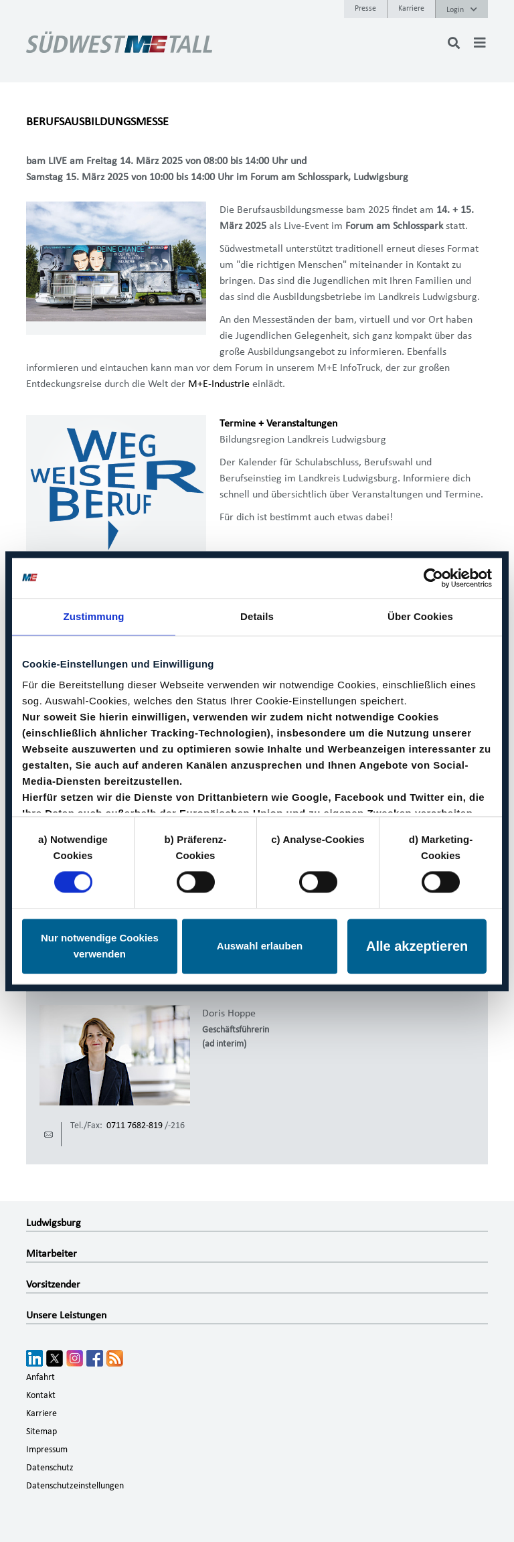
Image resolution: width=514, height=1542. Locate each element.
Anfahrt (40, 1377)
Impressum (47, 1449)
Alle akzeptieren (417, 946)
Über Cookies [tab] (420, 616)
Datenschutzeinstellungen (75, 1485)
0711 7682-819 (134, 1125)
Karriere (411, 8)
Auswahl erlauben (260, 945)
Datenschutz (50, 1467)
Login (461, 9)
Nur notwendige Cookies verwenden (100, 945)
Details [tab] (257, 616)
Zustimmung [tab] (94, 616)
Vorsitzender (53, 1284)
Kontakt (41, 1395)
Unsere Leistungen (66, 1315)
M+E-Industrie (219, 383)
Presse (365, 8)
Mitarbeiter (51, 1253)
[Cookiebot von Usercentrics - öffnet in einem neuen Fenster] (433, 578)
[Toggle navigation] (480, 43)
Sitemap (41, 1431)
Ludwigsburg (53, 1222)
